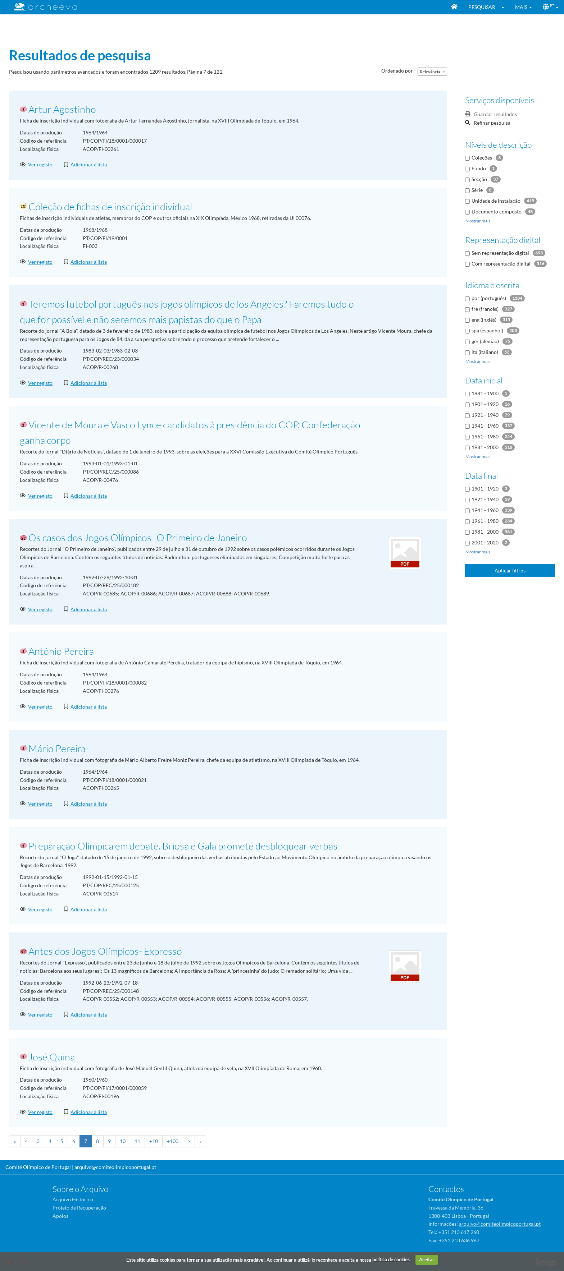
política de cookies (391, 1259)
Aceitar (426, 1259)
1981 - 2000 (485, 447)
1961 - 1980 (485, 436)
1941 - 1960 (485, 426)
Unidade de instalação (496, 201)
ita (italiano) (485, 352)
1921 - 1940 (485, 415)
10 (123, 1141)
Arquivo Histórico (73, 1199)
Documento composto (497, 211)
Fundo (479, 168)
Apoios (60, 1216)
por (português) (489, 298)
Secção (479, 179)
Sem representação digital (500, 253)
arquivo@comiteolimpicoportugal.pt (115, 1167)
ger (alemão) (485, 341)
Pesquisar (481, 7)
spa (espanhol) (487, 330)
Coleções (482, 158)
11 (137, 1141)
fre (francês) (485, 309)
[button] (505, 7)
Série (477, 190)
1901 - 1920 (485, 404)
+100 (172, 1141)
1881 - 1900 (485, 393)
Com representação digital (501, 264)
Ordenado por (397, 71)
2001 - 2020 (485, 542)
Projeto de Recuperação (79, 1208)
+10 (153, 1141)
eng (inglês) (484, 320)
